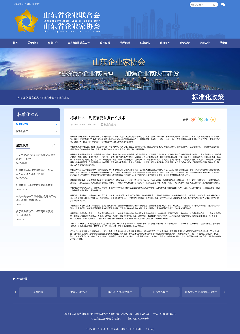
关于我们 (33, 42)
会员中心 (53, 42)
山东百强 (105, 42)
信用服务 (165, 42)
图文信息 (34, 97)
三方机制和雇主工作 (79, 42)
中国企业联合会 (79, 292)
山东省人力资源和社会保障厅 (201, 292)
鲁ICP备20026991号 (138, 318)
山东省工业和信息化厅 (119, 292)
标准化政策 (63, 97)
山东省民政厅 (160, 292)
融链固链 (185, 42)
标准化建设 (48, 97)
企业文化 (145, 42)
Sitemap (150, 329)
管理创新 (125, 42)
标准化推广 (22, 131)
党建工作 (205, 42)
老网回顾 (38, 292)
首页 (15, 42)
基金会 (223, 42)
